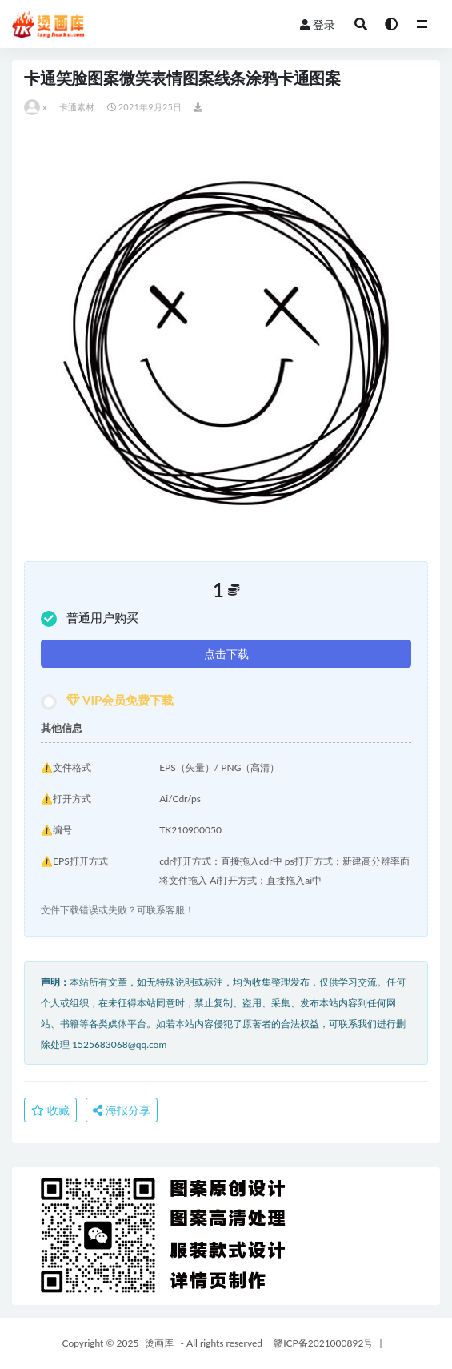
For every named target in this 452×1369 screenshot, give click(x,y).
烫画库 (159, 1343)
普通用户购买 (89, 618)
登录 (317, 24)
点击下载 (226, 653)
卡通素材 (77, 107)
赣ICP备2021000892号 (323, 1343)
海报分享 (121, 1110)
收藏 (50, 1110)
